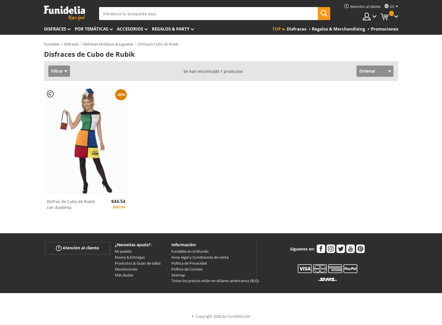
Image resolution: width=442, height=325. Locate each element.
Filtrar (57, 71)
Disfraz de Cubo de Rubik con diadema (71, 204)
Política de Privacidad (189, 263)
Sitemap (178, 275)
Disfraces (55, 29)
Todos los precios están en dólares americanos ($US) (215, 280)
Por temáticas (91, 29)
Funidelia (51, 44)
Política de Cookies (187, 269)
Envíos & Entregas (130, 257)
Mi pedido (123, 251)
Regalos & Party (170, 29)
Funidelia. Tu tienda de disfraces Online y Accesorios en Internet (64, 13)
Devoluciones (126, 269)
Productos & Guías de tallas (138, 263)
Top (276, 29)
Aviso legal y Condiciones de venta (200, 257)
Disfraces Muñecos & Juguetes (108, 44)
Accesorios (130, 29)
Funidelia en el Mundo (190, 251)
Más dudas (124, 275)
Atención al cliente (77, 248)
